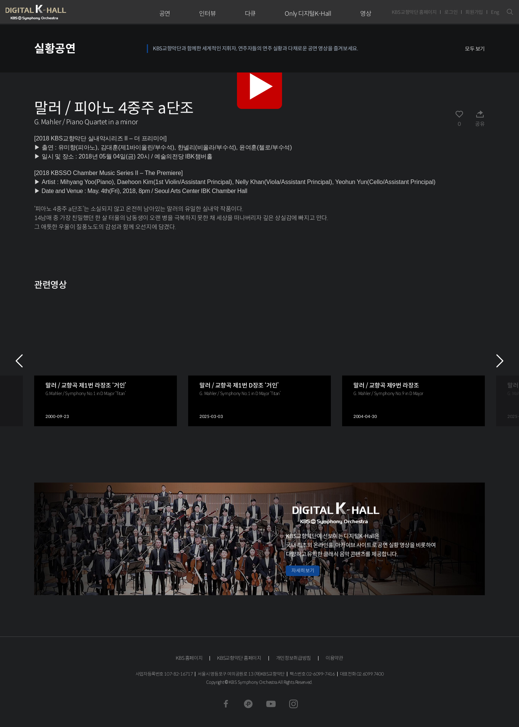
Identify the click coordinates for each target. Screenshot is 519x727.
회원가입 (474, 12)
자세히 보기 (302, 570)
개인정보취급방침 (293, 658)
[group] (105, 360)
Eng (495, 12)
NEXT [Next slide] (500, 361)
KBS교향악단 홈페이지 (414, 12)
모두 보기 (475, 48)
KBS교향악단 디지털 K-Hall (53, 12)
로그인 (450, 12)
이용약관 (334, 658)
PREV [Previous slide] (19, 361)
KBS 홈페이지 (189, 658)
